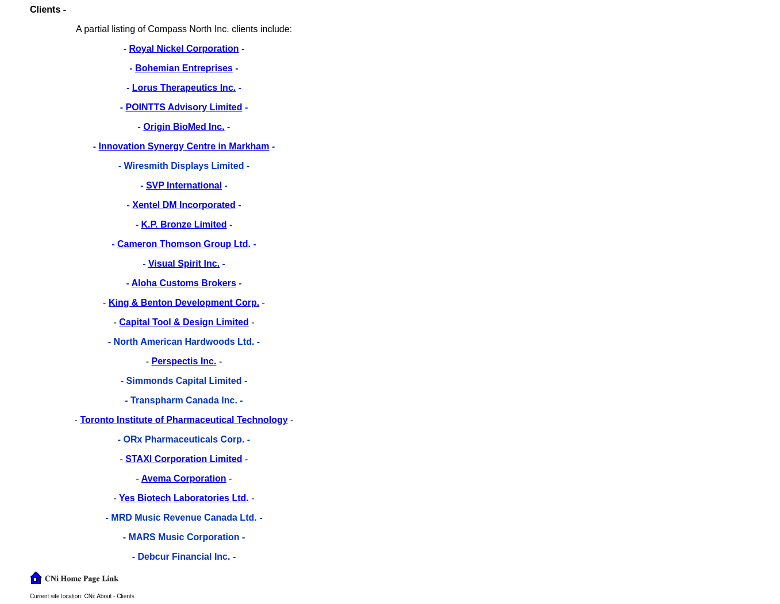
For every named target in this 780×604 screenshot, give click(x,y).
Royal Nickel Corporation (184, 48)
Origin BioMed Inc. (183, 127)
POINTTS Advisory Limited (184, 107)
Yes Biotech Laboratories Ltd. (184, 498)
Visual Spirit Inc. (184, 263)
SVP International (184, 185)
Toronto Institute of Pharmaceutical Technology (183, 420)
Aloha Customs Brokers (184, 283)
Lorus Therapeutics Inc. (184, 88)
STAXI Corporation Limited (183, 459)
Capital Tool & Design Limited (184, 322)
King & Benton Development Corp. (184, 302)
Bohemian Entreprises (184, 68)
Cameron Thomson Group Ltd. (184, 244)
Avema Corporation (183, 478)
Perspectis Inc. (184, 361)
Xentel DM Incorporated (184, 205)
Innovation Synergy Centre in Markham (184, 146)
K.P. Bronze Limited (183, 224)
